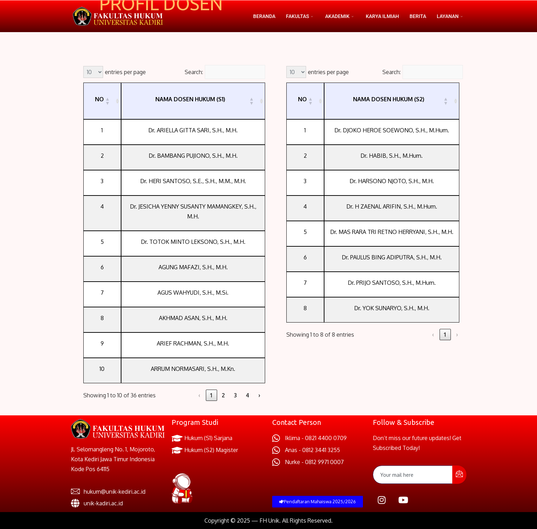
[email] (413, 474)
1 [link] (211, 395)
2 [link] (223, 395)
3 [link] (235, 395)
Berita (418, 16)
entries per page (125, 72)
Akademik (340, 16)
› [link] (259, 395)
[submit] (459, 474)
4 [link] (247, 395)
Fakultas (300, 16)
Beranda (264, 16)
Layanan (450, 16)
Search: (194, 72)
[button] (107, 101)
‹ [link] (199, 395)
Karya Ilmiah (382, 16)
